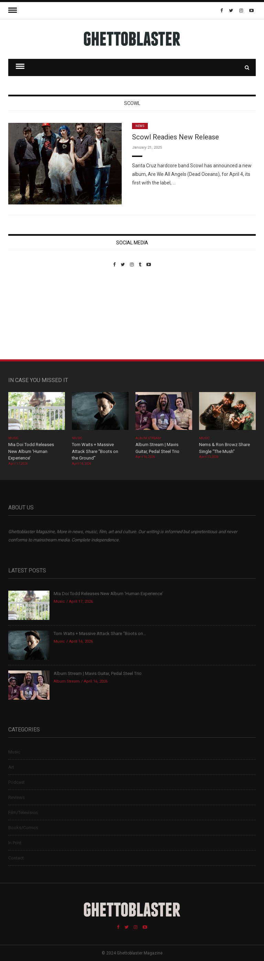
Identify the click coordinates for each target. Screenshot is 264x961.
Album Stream (148, 438)
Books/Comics (23, 827)
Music (13, 438)
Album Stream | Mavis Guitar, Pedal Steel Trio (98, 673)
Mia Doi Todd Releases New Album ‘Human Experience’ (31, 451)
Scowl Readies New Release (175, 137)
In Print (14, 842)
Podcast (16, 782)
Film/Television (23, 812)
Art (11, 767)
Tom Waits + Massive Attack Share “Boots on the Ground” (95, 451)
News (139, 126)
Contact (16, 857)
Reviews (16, 797)
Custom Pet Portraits (28, 314)
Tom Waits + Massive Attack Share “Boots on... (100, 633)
